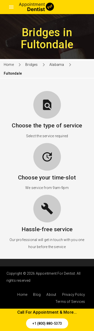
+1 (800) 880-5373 (47, 323)
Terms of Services (70, 302)
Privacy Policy (73, 295)
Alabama (56, 65)
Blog (37, 295)
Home (9, 65)
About (51, 295)
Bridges (31, 65)
